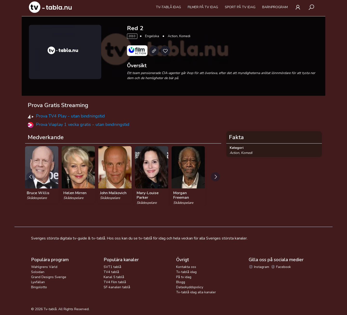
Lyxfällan (38, 282)
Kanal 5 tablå (114, 277)
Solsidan (37, 272)
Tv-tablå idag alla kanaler (196, 292)
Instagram (259, 267)
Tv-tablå (50, 309)
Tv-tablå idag (168, 7)
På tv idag (183, 277)
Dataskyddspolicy (189, 287)
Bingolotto (39, 287)
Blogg (180, 282)
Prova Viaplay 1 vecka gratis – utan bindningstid (82, 124)
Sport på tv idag (240, 7)
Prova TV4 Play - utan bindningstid (70, 116)
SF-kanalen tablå (117, 287)
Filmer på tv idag (203, 7)
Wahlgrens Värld (44, 267)
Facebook (281, 267)
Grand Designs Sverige (48, 277)
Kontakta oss (186, 267)
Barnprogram (275, 7)
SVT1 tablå (112, 267)
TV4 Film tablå (115, 282)
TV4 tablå (111, 272)
